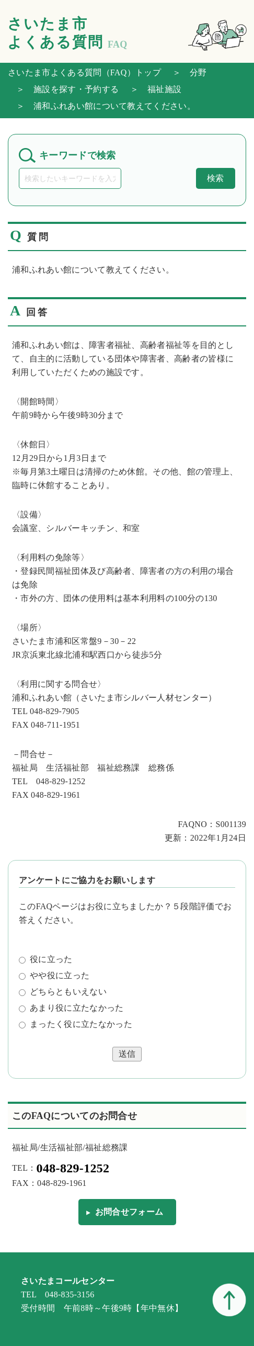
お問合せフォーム (129, 1211)
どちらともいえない (63, 991)
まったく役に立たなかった (75, 1024)
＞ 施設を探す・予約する (63, 89)
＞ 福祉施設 (151, 89)
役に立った (46, 959)
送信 (127, 1053)
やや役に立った (54, 975)
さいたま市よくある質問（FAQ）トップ (84, 72)
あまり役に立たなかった (71, 1007)
